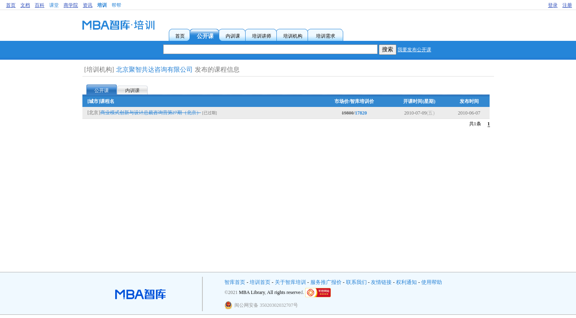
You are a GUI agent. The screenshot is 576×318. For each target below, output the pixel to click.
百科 (39, 5)
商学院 (71, 5)
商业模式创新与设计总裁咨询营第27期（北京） (150, 112)
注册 (567, 5)
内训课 (132, 90)
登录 (553, 5)
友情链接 (381, 282)
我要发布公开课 (414, 49)
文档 (25, 5)
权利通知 (406, 282)
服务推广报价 (326, 282)
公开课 (101, 90)
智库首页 (234, 282)
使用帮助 (431, 282)
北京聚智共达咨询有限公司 (154, 69)
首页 (11, 5)
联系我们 (356, 282)
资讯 (87, 5)
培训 (102, 5)
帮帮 (116, 5)
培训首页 (260, 282)
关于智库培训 (290, 282)
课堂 (54, 5)
